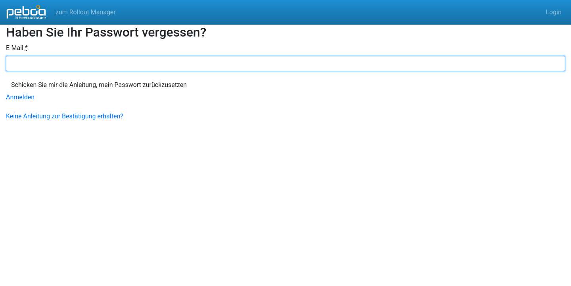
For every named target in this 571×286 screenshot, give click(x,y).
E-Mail (17, 48)
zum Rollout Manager (86, 12)
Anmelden (20, 97)
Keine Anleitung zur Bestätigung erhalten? (64, 116)
